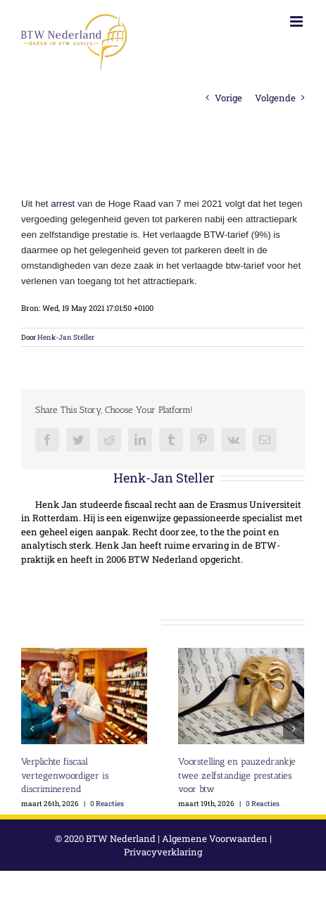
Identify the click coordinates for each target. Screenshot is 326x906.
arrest (63, 203)
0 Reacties (107, 803)
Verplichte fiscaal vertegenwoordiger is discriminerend (64, 775)
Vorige (228, 97)
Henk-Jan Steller (65, 337)
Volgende (275, 97)
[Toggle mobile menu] (297, 21)
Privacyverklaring (163, 852)
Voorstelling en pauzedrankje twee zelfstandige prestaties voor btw (237, 775)
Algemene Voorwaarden (215, 838)
